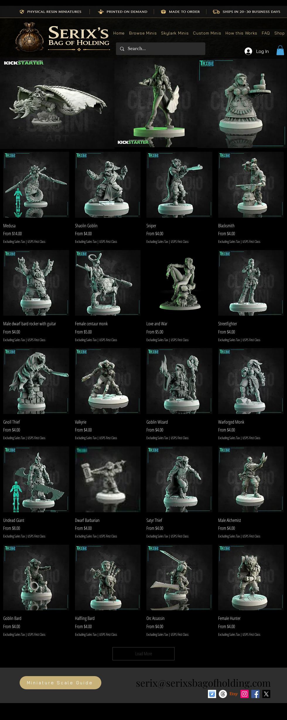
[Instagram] (244, 694)
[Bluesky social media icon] (212, 694)
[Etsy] (234, 694)
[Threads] (223, 694)
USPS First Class (36, 241)
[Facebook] (255, 694)
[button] (280, 50)
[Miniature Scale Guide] (60, 682)
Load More (143, 653)
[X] (266, 694)
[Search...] (160, 48)
